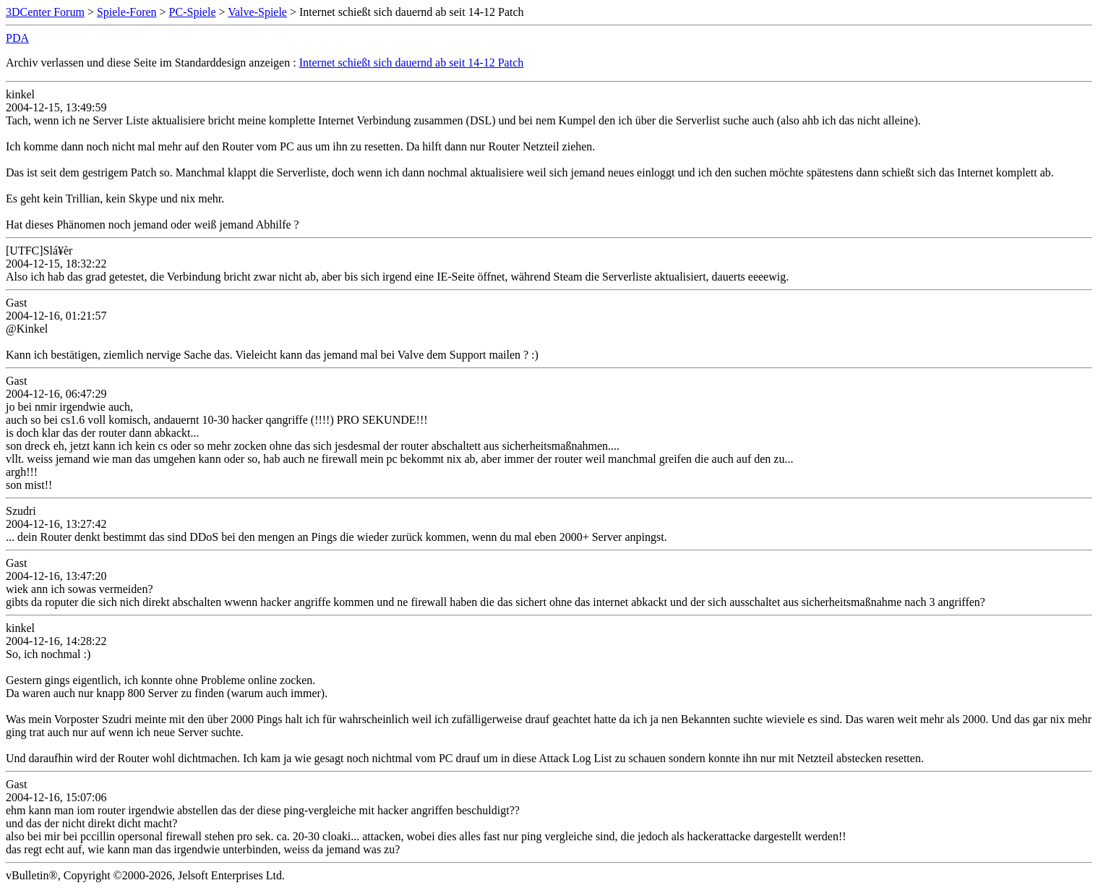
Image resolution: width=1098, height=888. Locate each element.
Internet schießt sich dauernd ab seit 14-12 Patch (411, 62)
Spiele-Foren (127, 12)
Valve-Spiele (257, 12)
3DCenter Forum (45, 12)
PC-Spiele (192, 12)
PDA (17, 38)
